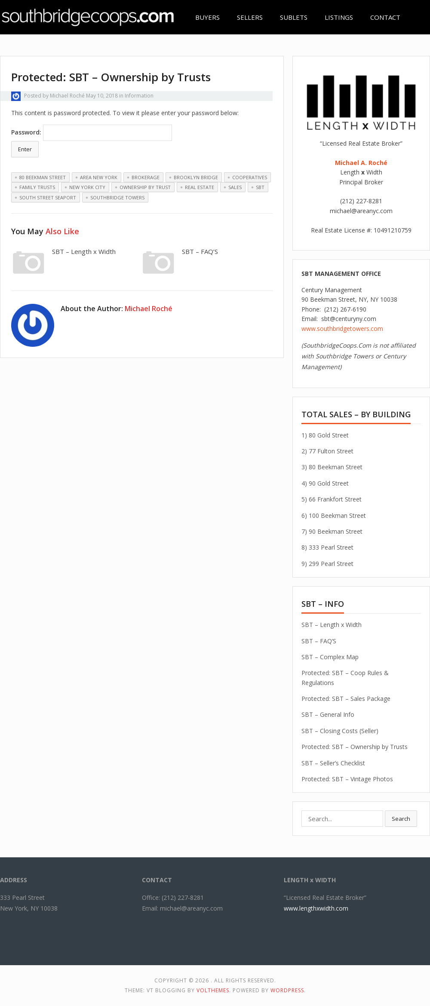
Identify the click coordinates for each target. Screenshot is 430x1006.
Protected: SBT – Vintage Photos (347, 779)
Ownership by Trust (145, 187)
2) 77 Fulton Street (327, 451)
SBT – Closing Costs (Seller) (339, 731)
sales (235, 187)
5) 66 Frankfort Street (331, 499)
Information (139, 95)
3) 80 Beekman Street (331, 467)
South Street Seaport (47, 197)
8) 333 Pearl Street (327, 547)
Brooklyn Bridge (196, 177)
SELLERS (250, 17)
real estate (199, 187)
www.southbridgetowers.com (342, 328)
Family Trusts (37, 187)
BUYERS (207, 17)
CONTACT (385, 17)
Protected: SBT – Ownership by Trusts (354, 747)
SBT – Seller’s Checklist (333, 763)
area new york (98, 177)
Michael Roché (67, 95)
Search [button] (401, 819)
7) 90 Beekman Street (331, 531)
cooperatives (249, 177)
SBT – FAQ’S (200, 251)
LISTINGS (339, 17)
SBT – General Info (327, 714)
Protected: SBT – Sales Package (345, 698)
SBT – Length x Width (84, 251)
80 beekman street (42, 177)
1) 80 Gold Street (325, 435)
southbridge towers (117, 197)
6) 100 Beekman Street (333, 515)
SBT (260, 187)
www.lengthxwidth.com (316, 908)
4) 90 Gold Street (325, 483)
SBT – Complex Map (330, 657)
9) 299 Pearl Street (327, 564)
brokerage (146, 177)
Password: (91, 133)
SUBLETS (293, 17)
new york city (87, 187)
